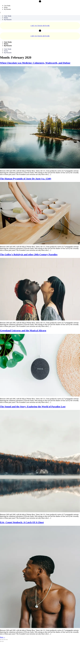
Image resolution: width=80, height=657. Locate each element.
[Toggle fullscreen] (3, 639)
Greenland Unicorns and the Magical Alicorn (23, 330)
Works (6, 7)
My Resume (7, 9)
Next (2, 637)
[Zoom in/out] (1, 639)
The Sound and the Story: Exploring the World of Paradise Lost (32, 406)
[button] (40, 12)
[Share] (5, 639)
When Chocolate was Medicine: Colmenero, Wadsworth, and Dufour (35, 63)
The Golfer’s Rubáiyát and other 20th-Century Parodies (29, 254)
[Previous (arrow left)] (1, 641)
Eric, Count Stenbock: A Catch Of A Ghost (22, 522)
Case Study (7, 5)
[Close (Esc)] (7, 639)
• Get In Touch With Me (40, 25)
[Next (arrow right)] (3, 641)
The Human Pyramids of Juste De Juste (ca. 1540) (25, 178)
